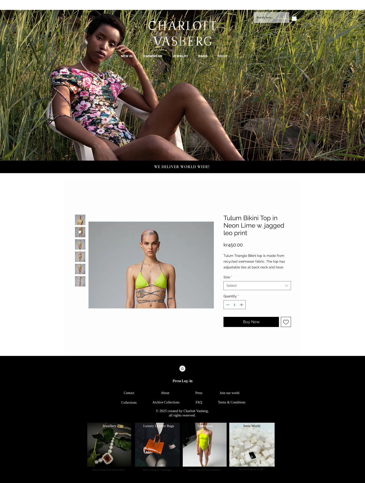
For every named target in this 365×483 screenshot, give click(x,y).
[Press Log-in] (182, 381)
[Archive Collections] (166, 402)
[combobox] (257, 285)
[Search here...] (265, 17)
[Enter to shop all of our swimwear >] (205, 470)
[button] (294, 17)
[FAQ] (199, 402)
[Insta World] (251, 426)
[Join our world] (229, 393)
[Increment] (242, 304)
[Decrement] (227, 304)
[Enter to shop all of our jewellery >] (109, 470)
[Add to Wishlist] (286, 322)
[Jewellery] (109, 426)
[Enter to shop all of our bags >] (157, 470)
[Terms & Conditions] (231, 402)
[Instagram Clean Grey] (182, 369)
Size (227, 277)
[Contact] (129, 393)
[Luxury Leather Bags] (158, 426)
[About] (165, 393)
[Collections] (129, 403)
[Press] (199, 393)
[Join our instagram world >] (252, 469)
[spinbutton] (234, 304)
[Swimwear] (205, 426)
